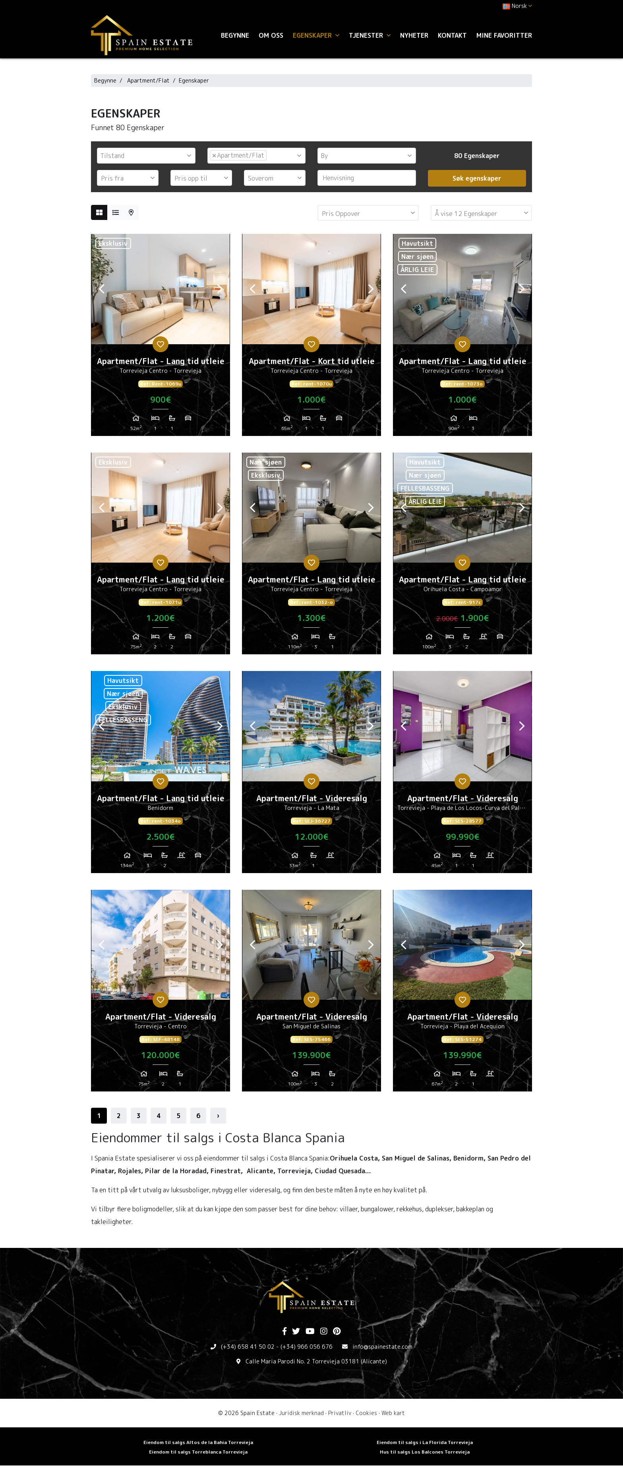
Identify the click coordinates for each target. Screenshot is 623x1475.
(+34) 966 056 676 (307, 1346)
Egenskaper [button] (316, 35)
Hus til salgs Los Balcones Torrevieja (425, 1451)
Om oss (271, 35)
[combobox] (146, 156)
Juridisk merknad (301, 1413)
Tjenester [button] (370, 35)
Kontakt (452, 35)
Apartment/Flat (148, 80)
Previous (101, 289)
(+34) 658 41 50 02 (248, 1346)
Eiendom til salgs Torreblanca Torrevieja (198, 1451)
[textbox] (148, 155)
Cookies (366, 1413)
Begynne (235, 35)
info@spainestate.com (382, 1346)
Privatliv (339, 1413)
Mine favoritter (504, 35)
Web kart (393, 1413)
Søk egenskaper (477, 178)
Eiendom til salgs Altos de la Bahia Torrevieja (198, 1442)
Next (220, 289)
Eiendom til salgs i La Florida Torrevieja (425, 1442)
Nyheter (414, 35)
